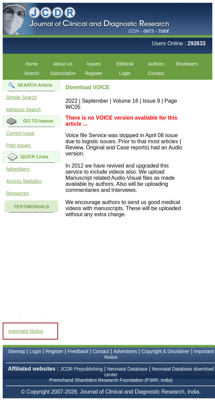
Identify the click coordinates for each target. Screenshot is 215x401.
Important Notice (25, 331)
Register (94, 73)
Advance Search (23, 109)
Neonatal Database (128, 369)
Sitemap (16, 351)
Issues (94, 64)
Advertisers (18, 169)
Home (31, 64)
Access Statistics (24, 181)
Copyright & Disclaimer (165, 351)
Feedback (78, 351)
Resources (17, 193)
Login (125, 73)
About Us (63, 64)
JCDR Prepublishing (81, 369)
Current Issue (20, 133)
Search (31, 73)
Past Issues (18, 145)
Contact (156, 73)
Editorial (125, 64)
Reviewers (187, 64)
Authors (156, 64)
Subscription (63, 73)
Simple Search (21, 97)
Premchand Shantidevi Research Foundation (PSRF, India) (111, 380)
